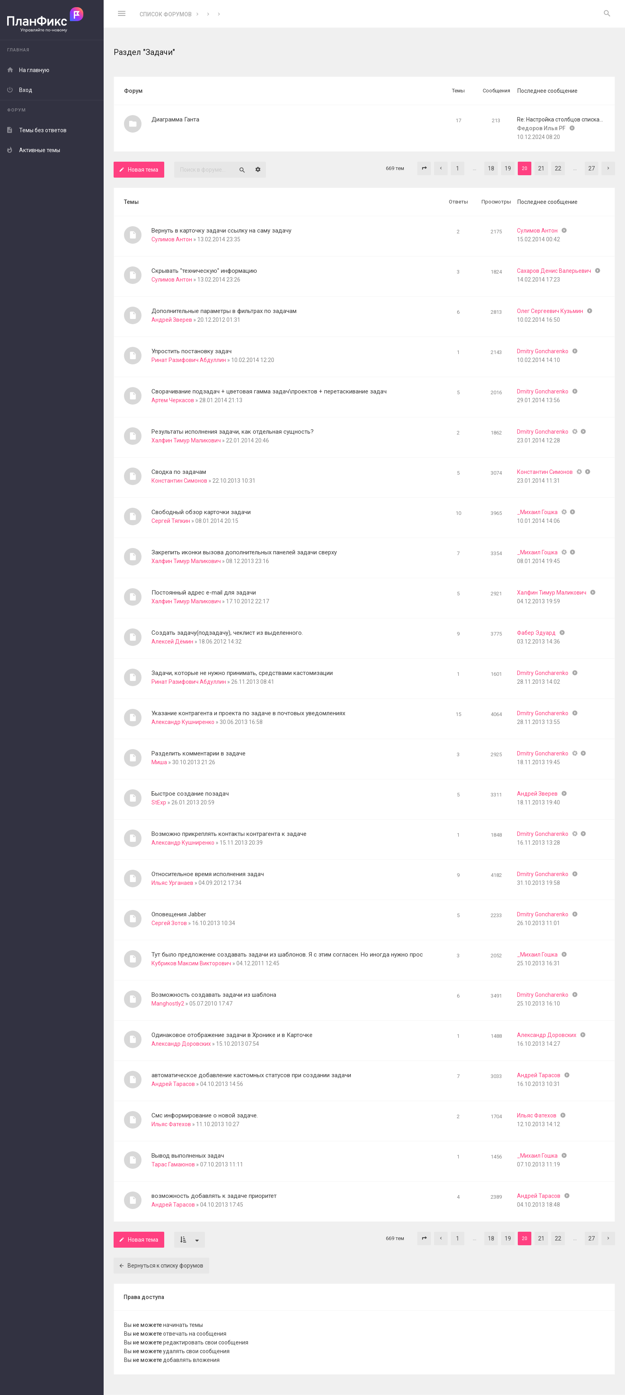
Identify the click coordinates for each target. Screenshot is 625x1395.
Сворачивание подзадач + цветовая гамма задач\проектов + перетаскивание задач (269, 391)
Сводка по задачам (178, 471)
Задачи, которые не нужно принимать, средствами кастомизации (242, 673)
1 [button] (457, 168)
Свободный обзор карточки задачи (201, 512)
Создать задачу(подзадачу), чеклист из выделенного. (227, 632)
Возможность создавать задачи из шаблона (213, 994)
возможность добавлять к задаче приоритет (214, 1195)
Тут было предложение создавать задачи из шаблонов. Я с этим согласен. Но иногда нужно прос (287, 954)
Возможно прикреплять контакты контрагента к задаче (229, 833)
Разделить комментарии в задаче (198, 753)
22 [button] (558, 168)
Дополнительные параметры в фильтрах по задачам (224, 311)
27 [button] (591, 168)
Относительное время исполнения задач (207, 874)
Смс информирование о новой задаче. (204, 1115)
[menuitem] (607, 14)
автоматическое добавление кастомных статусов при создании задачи (251, 1075)
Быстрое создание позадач (190, 793)
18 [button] (491, 168)
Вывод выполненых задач (187, 1155)
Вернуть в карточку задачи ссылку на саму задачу (221, 230)
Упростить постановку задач (191, 351)
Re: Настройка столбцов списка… (560, 119)
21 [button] (541, 168)
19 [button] (508, 168)
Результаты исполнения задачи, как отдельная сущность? (232, 431)
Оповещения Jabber (178, 914)
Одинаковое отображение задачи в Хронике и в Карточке (231, 1035)
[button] (424, 168)
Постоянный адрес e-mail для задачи (203, 592)
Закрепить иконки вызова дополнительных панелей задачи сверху (244, 552)
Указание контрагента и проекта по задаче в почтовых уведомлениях (248, 713)
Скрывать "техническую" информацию (204, 270)
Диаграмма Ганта (175, 119)
